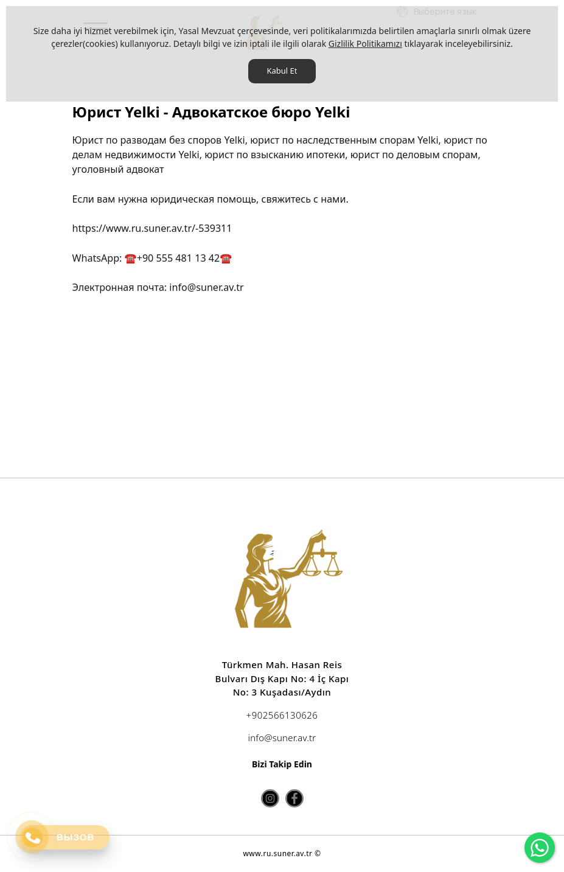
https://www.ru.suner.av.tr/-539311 (152, 228)
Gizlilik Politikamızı (365, 43)
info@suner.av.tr (206, 287)
